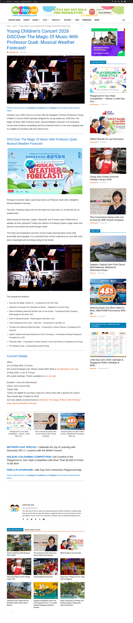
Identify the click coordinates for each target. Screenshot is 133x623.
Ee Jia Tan (93, 273)
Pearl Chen (93, 316)
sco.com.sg (50, 376)
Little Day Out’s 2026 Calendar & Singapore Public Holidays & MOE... (106, 362)
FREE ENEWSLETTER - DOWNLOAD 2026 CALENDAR (105, 325)
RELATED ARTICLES (15, 530)
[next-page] (11, 611)
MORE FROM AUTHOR (32, 530)
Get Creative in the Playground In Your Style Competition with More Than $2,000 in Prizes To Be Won (45, 460)
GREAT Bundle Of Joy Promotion (70, 553)
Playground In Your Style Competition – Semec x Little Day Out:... (19, 434)
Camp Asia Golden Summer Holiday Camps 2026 (104, 178)
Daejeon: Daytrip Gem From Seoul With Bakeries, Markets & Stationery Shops (107, 267)
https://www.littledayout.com (30, 508)
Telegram (53, 108)
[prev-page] (8, 611)
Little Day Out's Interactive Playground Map (57, 469)
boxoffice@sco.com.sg (67, 369)
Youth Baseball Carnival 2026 (43, 577)
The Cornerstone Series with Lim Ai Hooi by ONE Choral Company (45, 434)
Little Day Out (13, 52)
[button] (123, 20)
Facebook (41, 108)
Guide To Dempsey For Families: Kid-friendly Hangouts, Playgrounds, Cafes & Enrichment (72, 603)
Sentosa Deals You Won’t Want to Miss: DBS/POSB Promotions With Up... (72, 434)
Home (9, 26)
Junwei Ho (93, 368)
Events (15, 26)
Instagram (31, 108)
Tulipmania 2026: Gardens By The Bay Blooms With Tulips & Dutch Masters (18, 603)
